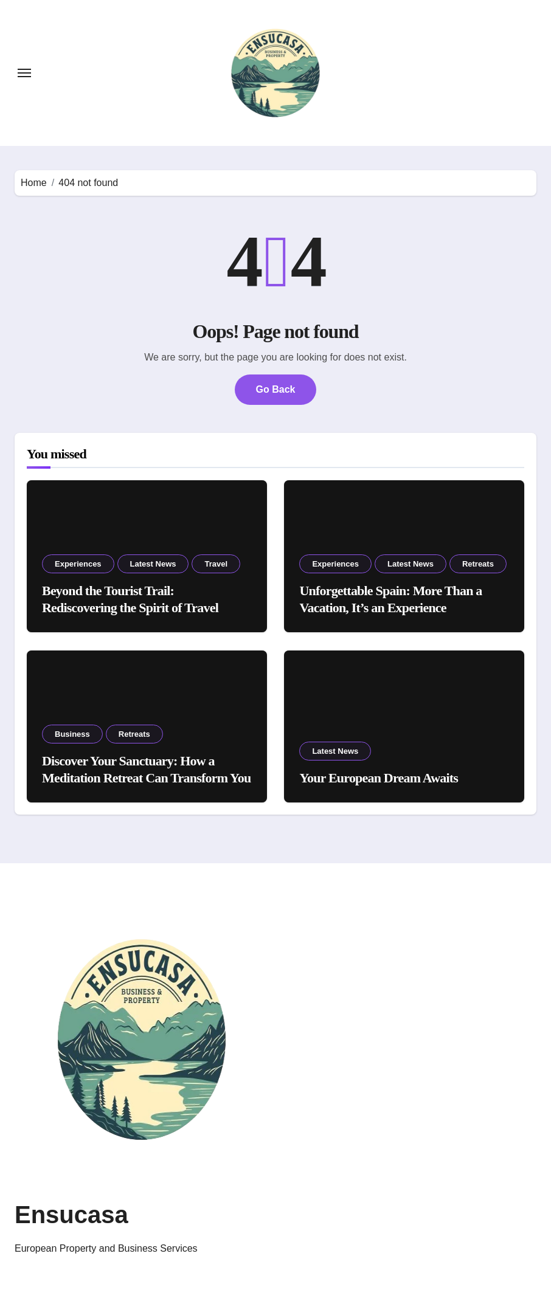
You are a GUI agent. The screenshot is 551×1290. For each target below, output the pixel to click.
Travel (215, 563)
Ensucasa (71, 1214)
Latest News (153, 563)
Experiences (78, 563)
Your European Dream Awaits (378, 777)
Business (72, 734)
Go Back (276, 389)
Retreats (478, 563)
